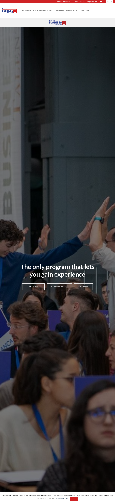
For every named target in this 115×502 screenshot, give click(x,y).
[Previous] (4, 278)
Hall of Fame (83, 11)
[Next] (111, 278)
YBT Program (28, 11)
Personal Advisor (65, 11)
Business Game (45, 11)
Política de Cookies (62, 499)
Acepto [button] (74, 499)
